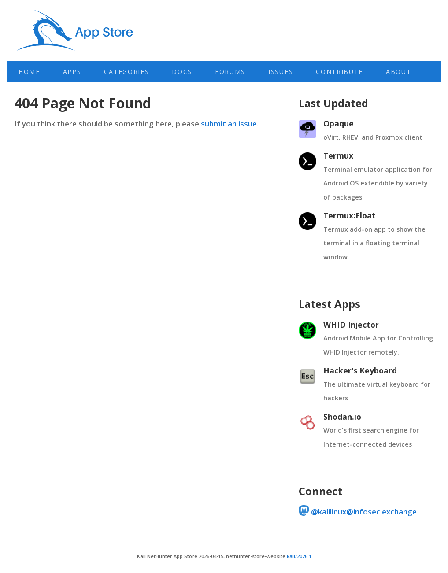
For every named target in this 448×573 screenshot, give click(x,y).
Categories (126, 71)
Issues (280, 71)
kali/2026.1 (299, 556)
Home (29, 71)
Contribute (339, 71)
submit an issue (229, 123)
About (398, 71)
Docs (182, 71)
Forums (230, 71)
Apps (72, 71)
